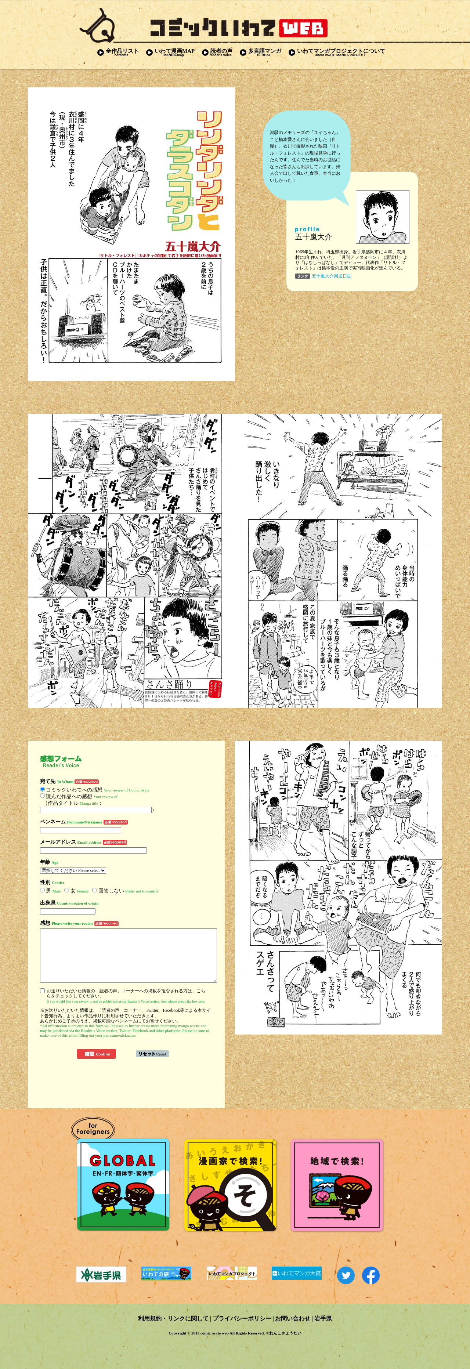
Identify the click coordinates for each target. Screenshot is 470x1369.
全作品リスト (118, 52)
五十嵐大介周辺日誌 (331, 276)
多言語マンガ (260, 52)
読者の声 (217, 52)
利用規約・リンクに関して (173, 1318)
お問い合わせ (292, 1318)
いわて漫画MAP (170, 52)
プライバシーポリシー (242, 1318)
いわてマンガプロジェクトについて (337, 52)
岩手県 (323, 1318)
